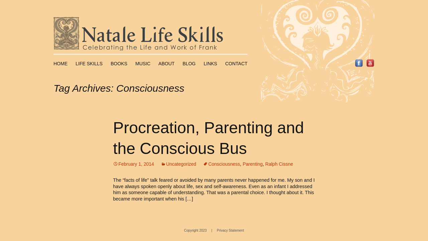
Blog (189, 63)
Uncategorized (181, 164)
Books (119, 63)
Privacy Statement (230, 230)
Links (210, 63)
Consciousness (224, 164)
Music (142, 63)
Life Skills (89, 63)
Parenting (253, 164)
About (166, 63)
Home (61, 63)
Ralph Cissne (279, 164)
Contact (236, 63)
